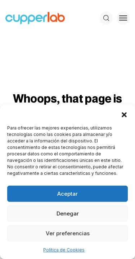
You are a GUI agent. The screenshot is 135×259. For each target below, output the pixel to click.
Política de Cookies (64, 250)
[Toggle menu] (123, 18)
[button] (124, 114)
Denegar (68, 213)
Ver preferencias (68, 233)
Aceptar (67, 193)
